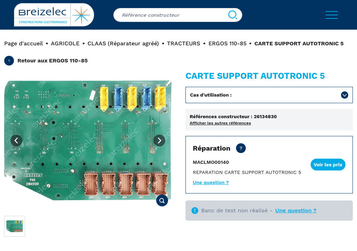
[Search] (232, 15)
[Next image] (159, 140)
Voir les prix (328, 164)
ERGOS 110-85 (227, 43)
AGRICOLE (65, 43)
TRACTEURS (183, 43)
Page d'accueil (23, 43)
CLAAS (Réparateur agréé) (123, 43)
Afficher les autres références (220, 123)
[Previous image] (16, 140)
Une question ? (211, 182)
